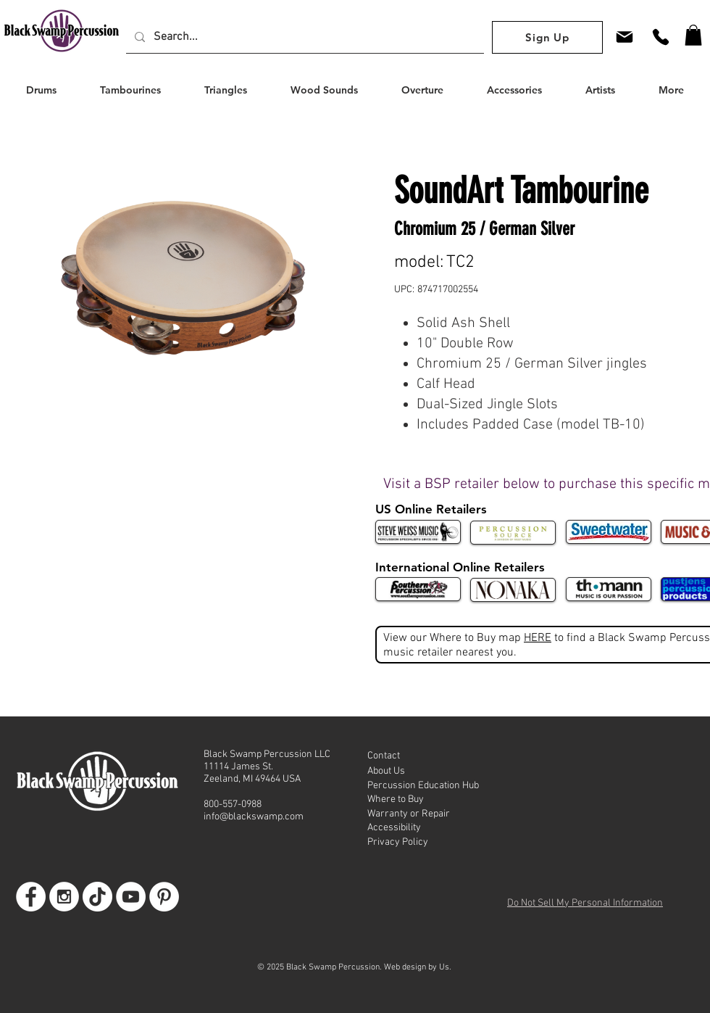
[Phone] (661, 36)
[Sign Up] (547, 37)
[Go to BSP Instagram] (64, 896)
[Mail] (624, 36)
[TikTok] (97, 896)
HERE (537, 638)
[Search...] (304, 37)
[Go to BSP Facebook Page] (31, 896)
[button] (693, 35)
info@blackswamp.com (254, 817)
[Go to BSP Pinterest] (164, 896)
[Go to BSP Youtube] (131, 896)
